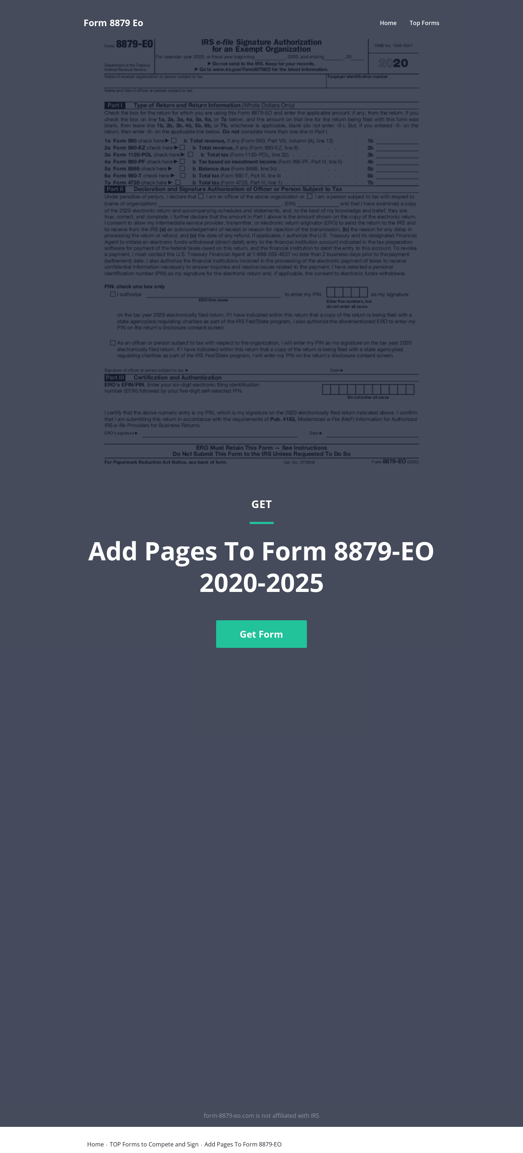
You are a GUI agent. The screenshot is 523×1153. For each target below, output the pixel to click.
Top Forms (424, 23)
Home (388, 23)
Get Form (261, 634)
